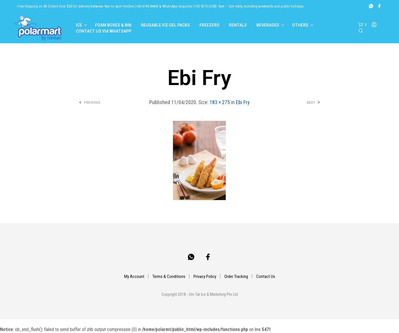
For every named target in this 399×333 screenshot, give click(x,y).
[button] (362, 25)
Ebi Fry (243, 102)
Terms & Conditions (168, 276)
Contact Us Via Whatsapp (103, 31)
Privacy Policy (204, 276)
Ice (79, 25)
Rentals (238, 25)
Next (311, 102)
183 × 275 (220, 102)
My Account (134, 276)
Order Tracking (236, 276)
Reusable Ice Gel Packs (165, 25)
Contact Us (265, 276)
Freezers (209, 25)
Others (300, 25)
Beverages (267, 25)
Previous (92, 102)
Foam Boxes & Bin (113, 25)
